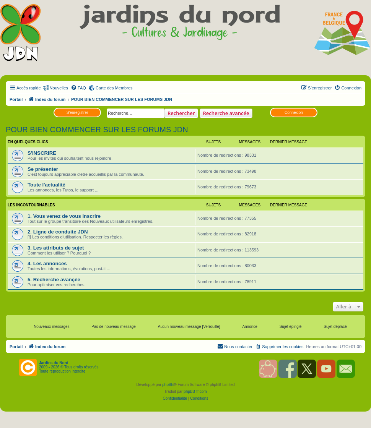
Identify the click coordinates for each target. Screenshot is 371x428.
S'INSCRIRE (42, 153)
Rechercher (181, 113)
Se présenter (43, 169)
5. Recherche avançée (54, 279)
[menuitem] (78, 87)
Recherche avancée (226, 113)
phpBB (168, 385)
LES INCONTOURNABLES (31, 205)
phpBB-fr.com (195, 391)
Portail (16, 99)
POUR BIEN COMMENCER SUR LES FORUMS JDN (97, 129)
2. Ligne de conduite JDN (58, 232)
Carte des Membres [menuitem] (114, 88)
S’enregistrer (77, 112)
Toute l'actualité (46, 185)
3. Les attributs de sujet (56, 248)
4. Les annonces (47, 263)
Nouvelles (59, 88)
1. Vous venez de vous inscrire (64, 216)
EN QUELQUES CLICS (28, 142)
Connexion (294, 112)
